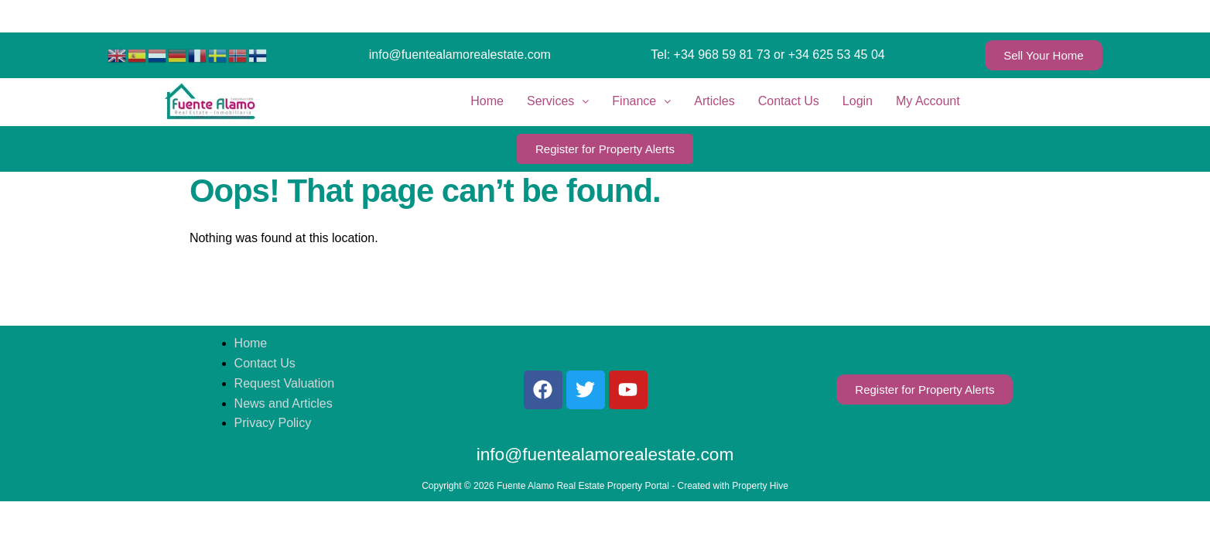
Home (487, 101)
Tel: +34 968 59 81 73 (710, 54)
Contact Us (788, 101)
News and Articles (283, 403)
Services (558, 101)
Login (858, 101)
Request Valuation (284, 383)
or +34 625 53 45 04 (829, 54)
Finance (641, 101)
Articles (714, 101)
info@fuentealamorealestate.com (460, 54)
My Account (928, 101)
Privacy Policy (273, 422)
